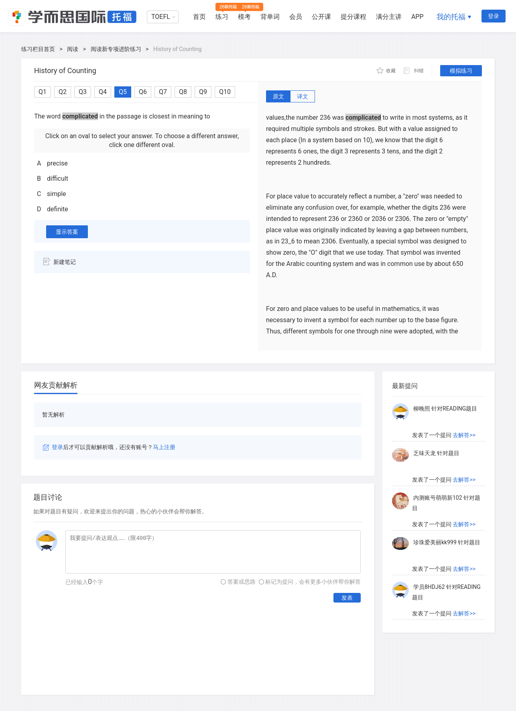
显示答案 (67, 232)
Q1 (43, 92)
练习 (221, 16)
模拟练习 (461, 70)
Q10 (225, 92)
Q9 (203, 92)
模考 (244, 16)
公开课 (321, 16)
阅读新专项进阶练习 (116, 49)
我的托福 (451, 16)
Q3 (83, 92)
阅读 (72, 49)
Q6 (143, 92)
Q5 (123, 92)
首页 (199, 16)
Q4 (103, 92)
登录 (493, 16)
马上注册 (164, 447)
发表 (347, 598)
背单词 (270, 16)
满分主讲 (389, 16)
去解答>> (464, 435)
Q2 (63, 92)
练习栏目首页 (38, 49)
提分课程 (353, 16)
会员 (295, 16)
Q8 (183, 92)
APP (417, 16)
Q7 (163, 92)
